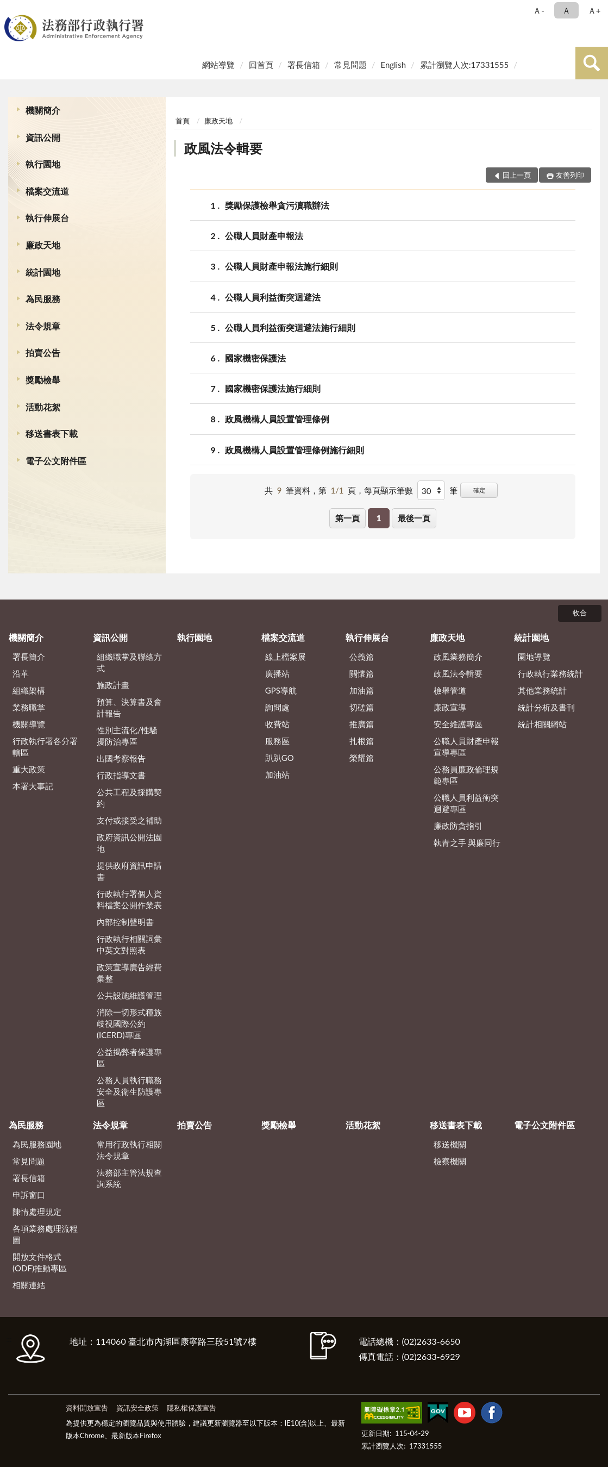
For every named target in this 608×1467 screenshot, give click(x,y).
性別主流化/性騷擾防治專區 (127, 735)
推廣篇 (361, 724)
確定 (479, 490)
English (393, 65)
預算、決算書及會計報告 (129, 707)
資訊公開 (43, 137)
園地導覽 (534, 656)
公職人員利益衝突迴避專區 (466, 803)
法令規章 (43, 326)
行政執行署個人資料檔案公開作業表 (129, 899)
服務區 (277, 741)
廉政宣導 (450, 707)
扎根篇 (361, 741)
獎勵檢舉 (43, 379)
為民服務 (43, 299)
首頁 (182, 120)
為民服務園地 (36, 1144)
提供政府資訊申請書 (129, 871)
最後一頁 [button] (414, 518)
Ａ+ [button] (594, 10)
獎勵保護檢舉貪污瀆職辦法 (277, 205)
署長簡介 (28, 656)
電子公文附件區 (56, 460)
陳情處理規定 (36, 1211)
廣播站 (277, 673)
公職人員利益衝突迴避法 (273, 297)
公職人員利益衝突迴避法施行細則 (290, 327)
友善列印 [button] (570, 175)
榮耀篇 (361, 758)
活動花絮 (43, 407)
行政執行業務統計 (550, 673)
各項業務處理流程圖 (45, 1234)
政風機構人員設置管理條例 (277, 419)
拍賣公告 (43, 352)
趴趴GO (279, 758)
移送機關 (450, 1144)
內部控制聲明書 (125, 922)
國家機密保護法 (255, 358)
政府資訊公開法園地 (129, 842)
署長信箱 (303, 65)
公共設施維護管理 (129, 995)
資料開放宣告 (87, 1407)
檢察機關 (450, 1161)
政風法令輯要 (223, 148)
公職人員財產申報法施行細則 (281, 266)
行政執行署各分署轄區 (45, 746)
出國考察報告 (121, 758)
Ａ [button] (566, 10)
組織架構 (28, 690)
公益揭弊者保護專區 (129, 1057)
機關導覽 (28, 724)
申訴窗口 (28, 1195)
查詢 (591, 63)
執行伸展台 (47, 218)
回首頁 (261, 65)
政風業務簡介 (458, 656)
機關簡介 (43, 110)
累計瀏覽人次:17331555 (464, 65)
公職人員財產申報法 (264, 235)
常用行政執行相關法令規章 (129, 1149)
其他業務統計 (542, 690)
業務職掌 (28, 707)
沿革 (20, 673)
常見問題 (350, 65)
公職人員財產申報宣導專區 (466, 746)
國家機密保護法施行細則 (273, 388)
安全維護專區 (458, 724)
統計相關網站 (542, 724)
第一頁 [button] (347, 518)
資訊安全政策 (137, 1407)
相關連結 (28, 1285)
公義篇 (361, 656)
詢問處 (277, 707)
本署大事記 (32, 786)
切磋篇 (361, 707)
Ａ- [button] (538, 10)
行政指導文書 (121, 775)
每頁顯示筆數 (388, 490)
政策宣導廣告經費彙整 (129, 972)
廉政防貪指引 (458, 826)
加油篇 (361, 690)
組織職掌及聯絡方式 (129, 662)
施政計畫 (113, 685)
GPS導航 (281, 690)
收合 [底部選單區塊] (580, 612)
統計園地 (43, 272)
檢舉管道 (450, 690)
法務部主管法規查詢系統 (129, 1178)
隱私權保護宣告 (191, 1407)
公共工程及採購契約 (129, 797)
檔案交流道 (47, 191)
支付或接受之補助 (129, 820)
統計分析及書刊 (546, 707)
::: (10, 9)
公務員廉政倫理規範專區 (466, 774)
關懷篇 (361, 673)
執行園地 (43, 164)
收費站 (277, 724)
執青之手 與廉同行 (467, 842)
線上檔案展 (285, 656)
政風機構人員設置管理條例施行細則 (294, 450)
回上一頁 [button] (517, 175)
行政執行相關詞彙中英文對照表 (129, 944)
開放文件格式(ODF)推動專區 (39, 1262)
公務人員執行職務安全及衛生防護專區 (129, 1091)
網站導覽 (218, 65)
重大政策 (28, 769)
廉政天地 (43, 245)
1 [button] (379, 518)
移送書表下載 (52, 433)
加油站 (277, 774)
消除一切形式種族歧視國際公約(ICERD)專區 (129, 1023)
